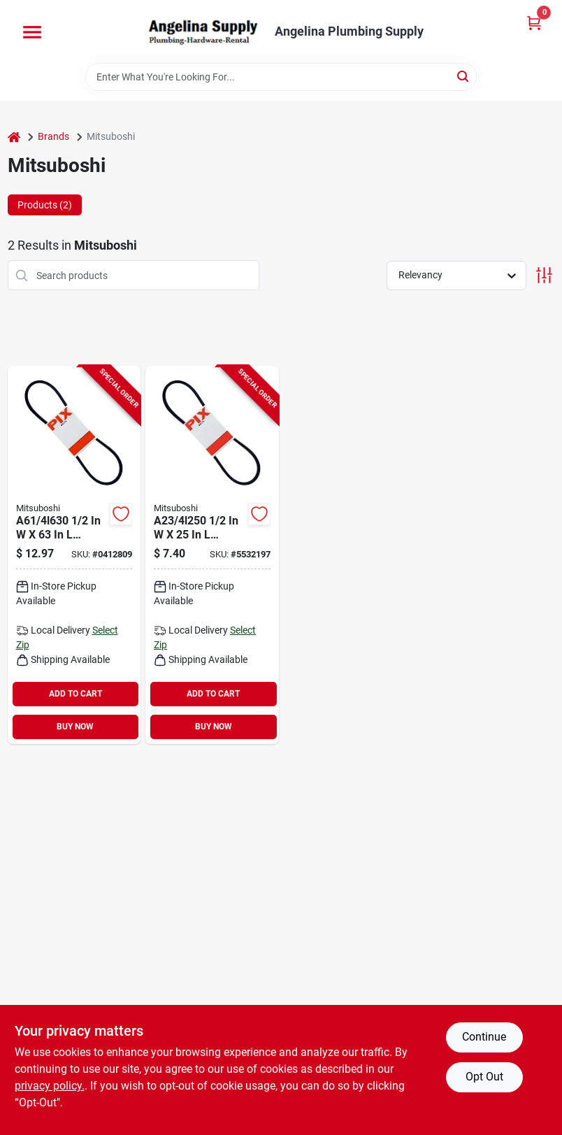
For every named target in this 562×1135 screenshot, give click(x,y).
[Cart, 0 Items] (534, 22)
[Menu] (32, 32)
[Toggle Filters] (544, 275)
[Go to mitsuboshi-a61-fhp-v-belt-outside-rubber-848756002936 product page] (74, 555)
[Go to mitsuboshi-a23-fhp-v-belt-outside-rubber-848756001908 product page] (212, 555)
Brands (53, 136)
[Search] (464, 75)
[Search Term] (281, 77)
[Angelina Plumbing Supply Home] (202, 31)
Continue (484, 1036)
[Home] (14, 136)
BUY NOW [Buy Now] (75, 726)
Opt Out (484, 1076)
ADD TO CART (75, 694)
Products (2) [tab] (44, 204)
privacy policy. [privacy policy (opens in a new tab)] (50, 1085)
